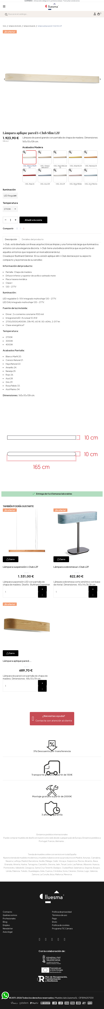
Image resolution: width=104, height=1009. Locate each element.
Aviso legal (7, 932)
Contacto (7, 912)
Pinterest (23, 229)
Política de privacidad (62, 912)
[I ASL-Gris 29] (60, 175)
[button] (52, 718)
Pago (54, 918)
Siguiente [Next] (99, 79)
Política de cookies (60, 925)
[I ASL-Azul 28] (45, 175)
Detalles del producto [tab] (33, 239)
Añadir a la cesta (33, 220)
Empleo (6, 925)
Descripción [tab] (11, 239)
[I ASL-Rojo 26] (29, 175)
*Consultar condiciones (71, 1)
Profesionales (9, 918)
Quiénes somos (10, 915)
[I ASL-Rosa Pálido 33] (75, 175)
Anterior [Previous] (4, 79)
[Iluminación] (10, 196)
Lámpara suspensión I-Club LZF (20, 566)
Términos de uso (59, 915)
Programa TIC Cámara (62, 928)
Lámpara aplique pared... (17, 660)
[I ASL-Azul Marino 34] (91, 175)
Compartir (17, 229)
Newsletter (8, 928)
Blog (5, 922)
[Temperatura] (10, 209)
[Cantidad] (10, 220)
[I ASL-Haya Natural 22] (60, 157)
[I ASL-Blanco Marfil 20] (29, 157)
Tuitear (20, 229)
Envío (54, 922)
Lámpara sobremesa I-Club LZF (71, 566)
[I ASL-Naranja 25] (91, 157)
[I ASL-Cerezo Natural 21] (45, 157)
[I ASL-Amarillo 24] (75, 157)
